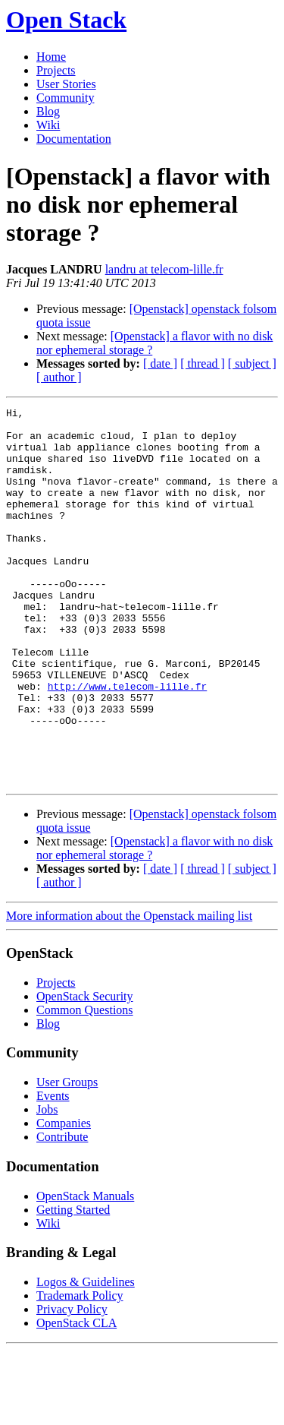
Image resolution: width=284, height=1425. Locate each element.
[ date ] (160, 363)
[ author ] (59, 377)
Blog (48, 111)
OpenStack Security (84, 1071)
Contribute (62, 1211)
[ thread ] (202, 363)
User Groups (67, 1157)
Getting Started (73, 1284)
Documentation (73, 138)
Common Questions (84, 1085)
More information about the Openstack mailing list (129, 990)
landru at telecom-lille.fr (164, 269)
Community (65, 97)
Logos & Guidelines (85, 1357)
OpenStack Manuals (85, 1271)
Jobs (47, 1184)
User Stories (66, 83)
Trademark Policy (79, 1370)
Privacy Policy (72, 1384)
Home (51, 56)
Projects (56, 70)
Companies (63, 1198)
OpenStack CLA (76, 1398)
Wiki (48, 124)
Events (53, 1170)
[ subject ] (252, 363)
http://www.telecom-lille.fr (128, 743)
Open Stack (66, 19)
